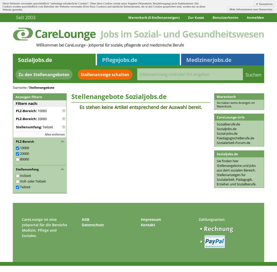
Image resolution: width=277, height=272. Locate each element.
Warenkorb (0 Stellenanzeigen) (154, 17)
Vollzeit (25, 175)
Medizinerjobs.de (208, 60)
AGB (85, 219)
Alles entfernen (55, 134)
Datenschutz (93, 224)
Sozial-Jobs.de (227, 133)
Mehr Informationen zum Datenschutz (251, 9)
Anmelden (255, 17)
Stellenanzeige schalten (105, 74)
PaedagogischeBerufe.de (235, 138)
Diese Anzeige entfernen (63, 110)
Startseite (20, 87)
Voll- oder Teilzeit (33, 181)
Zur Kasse (196, 17)
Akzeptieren (265, 3)
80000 (24, 159)
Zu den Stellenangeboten (44, 74)
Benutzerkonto (225, 17)
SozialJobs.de (226, 128)
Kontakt (148, 224)
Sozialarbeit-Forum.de (233, 142)
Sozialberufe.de (228, 124)
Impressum (151, 219)
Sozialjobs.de (35, 60)
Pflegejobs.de (119, 60)
